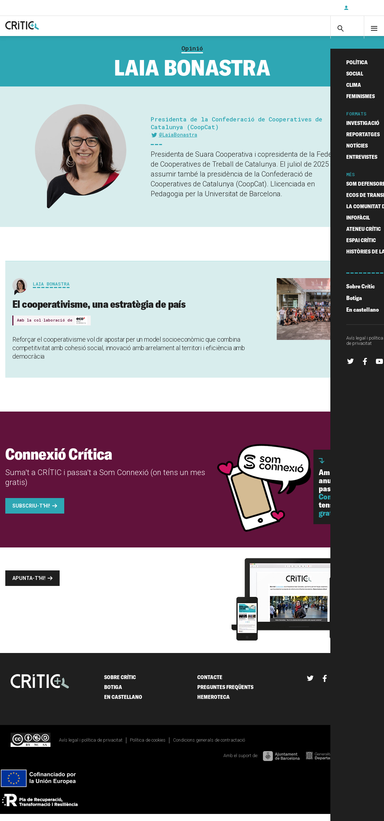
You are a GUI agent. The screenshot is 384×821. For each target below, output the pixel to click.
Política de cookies (148, 746)
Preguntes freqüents (225, 693)
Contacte (209, 684)
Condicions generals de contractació (209, 746)
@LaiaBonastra (178, 141)
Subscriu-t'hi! (31, 512)
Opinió (192, 55)
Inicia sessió (363, 7)
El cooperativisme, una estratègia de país (98, 310)
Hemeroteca (213, 703)
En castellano (123, 703)
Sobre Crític (120, 684)
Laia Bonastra (51, 290)
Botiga (113, 693)
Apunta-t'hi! (29, 585)
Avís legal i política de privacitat (90, 746)
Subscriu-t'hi (315, 7)
